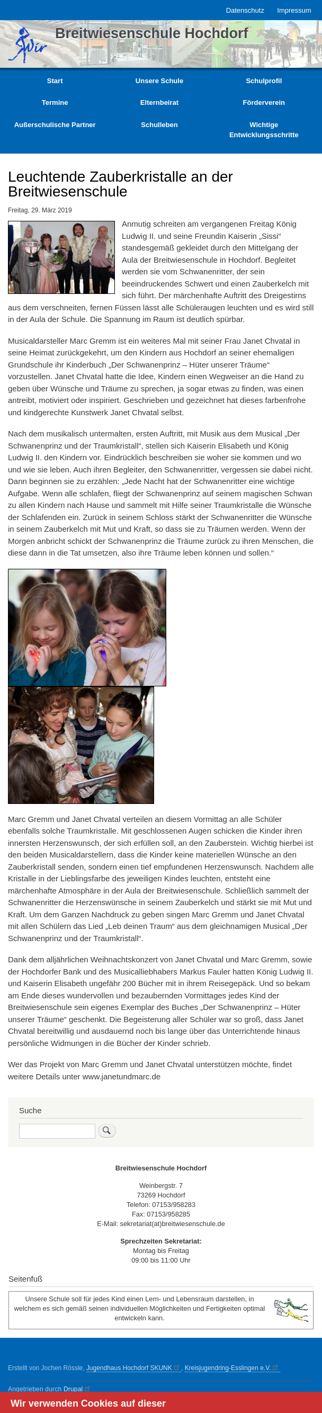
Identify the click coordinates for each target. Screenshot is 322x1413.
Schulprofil (264, 81)
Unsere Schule (159, 81)
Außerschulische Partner (55, 125)
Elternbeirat (159, 102)
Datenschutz (245, 10)
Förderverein (264, 102)
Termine (55, 102)
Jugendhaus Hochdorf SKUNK (133, 1368)
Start (55, 81)
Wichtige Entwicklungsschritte (264, 130)
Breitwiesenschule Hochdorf (151, 33)
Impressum (294, 10)
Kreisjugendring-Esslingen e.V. (232, 1368)
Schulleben (159, 125)
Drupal (78, 1389)
